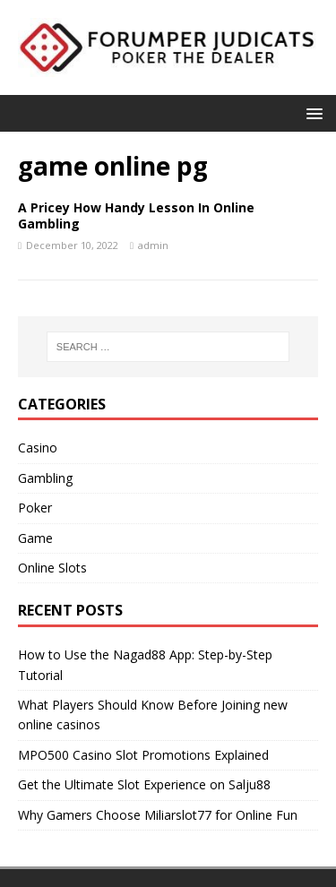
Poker (35, 507)
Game (35, 538)
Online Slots (52, 567)
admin (153, 245)
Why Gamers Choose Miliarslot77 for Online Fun (157, 814)
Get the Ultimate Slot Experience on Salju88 (144, 784)
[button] (311, 112)
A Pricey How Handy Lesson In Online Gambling (136, 215)
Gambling (45, 478)
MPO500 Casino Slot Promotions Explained (143, 754)
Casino (37, 447)
